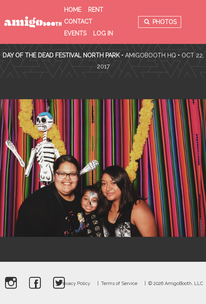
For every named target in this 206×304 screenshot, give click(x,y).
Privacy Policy (75, 283)
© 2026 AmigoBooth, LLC (175, 283)
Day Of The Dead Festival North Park (61, 55)
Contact (78, 21)
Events (75, 33)
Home (72, 9)
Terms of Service (119, 283)
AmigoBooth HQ (150, 55)
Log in (103, 33)
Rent (95, 9)
